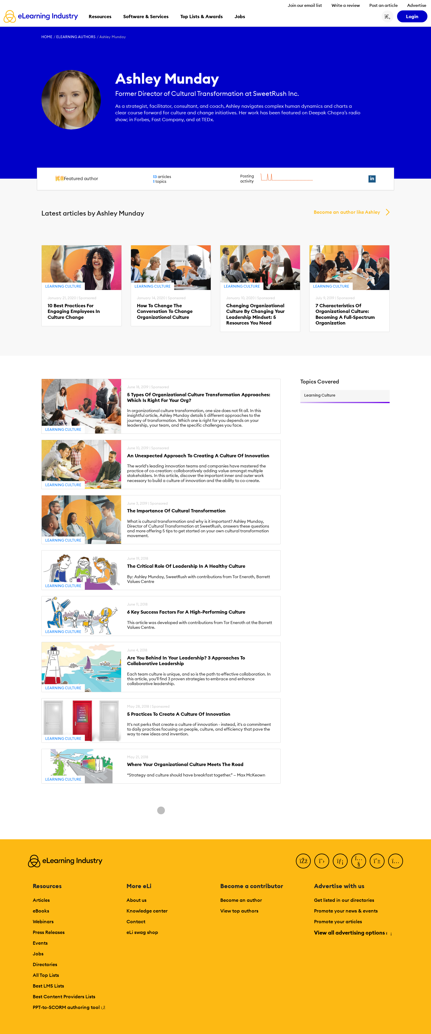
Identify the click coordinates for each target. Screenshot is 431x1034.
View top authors (239, 911)
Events (40, 943)
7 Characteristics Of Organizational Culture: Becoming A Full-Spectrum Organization (345, 314)
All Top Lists (46, 975)
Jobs (38, 954)
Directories (45, 964)
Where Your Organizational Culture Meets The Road (185, 764)
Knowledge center (147, 911)
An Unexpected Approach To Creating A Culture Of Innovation (198, 455)
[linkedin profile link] (372, 179)
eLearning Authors (76, 37)
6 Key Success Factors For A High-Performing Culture (186, 612)
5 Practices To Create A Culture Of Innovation (178, 714)
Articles (41, 900)
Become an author (241, 900)
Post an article (383, 5)
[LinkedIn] (340, 861)
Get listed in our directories (344, 900)
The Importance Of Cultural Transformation (176, 511)
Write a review (346, 5)
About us (136, 900)
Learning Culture (63, 286)
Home (46, 37)
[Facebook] (303, 861)
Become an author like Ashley (347, 212)
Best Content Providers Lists (64, 996)
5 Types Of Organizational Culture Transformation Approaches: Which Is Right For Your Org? (198, 397)
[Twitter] (321, 861)
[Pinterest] (377, 861)
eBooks (41, 911)
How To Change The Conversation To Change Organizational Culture (165, 311)
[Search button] (387, 16)
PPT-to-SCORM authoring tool (69, 1007)
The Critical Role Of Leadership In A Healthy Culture (186, 566)
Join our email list (305, 5)
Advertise (416, 5)
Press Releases (49, 932)
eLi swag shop (142, 932)
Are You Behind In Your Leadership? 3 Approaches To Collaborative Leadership (186, 660)
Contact (136, 921)
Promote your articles (338, 921)
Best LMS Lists (48, 986)
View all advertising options (352, 932)
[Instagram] (395, 861)
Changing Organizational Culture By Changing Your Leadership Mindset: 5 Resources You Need (255, 314)
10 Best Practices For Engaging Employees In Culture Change (74, 311)
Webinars (43, 921)
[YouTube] (358, 861)
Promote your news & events (346, 911)
